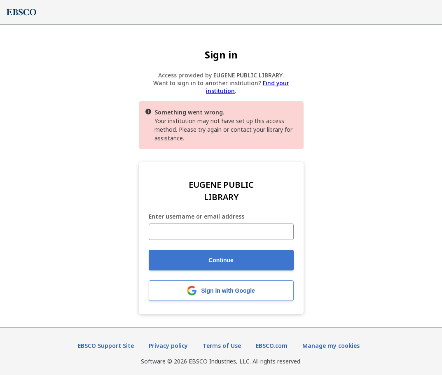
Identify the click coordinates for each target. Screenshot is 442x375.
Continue (221, 260)
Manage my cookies (331, 345)
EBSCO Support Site (106, 345)
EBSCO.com (272, 345)
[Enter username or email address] (221, 232)
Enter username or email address (196, 216)
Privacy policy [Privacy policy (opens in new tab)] (168, 345)
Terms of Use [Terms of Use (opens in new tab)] (222, 345)
